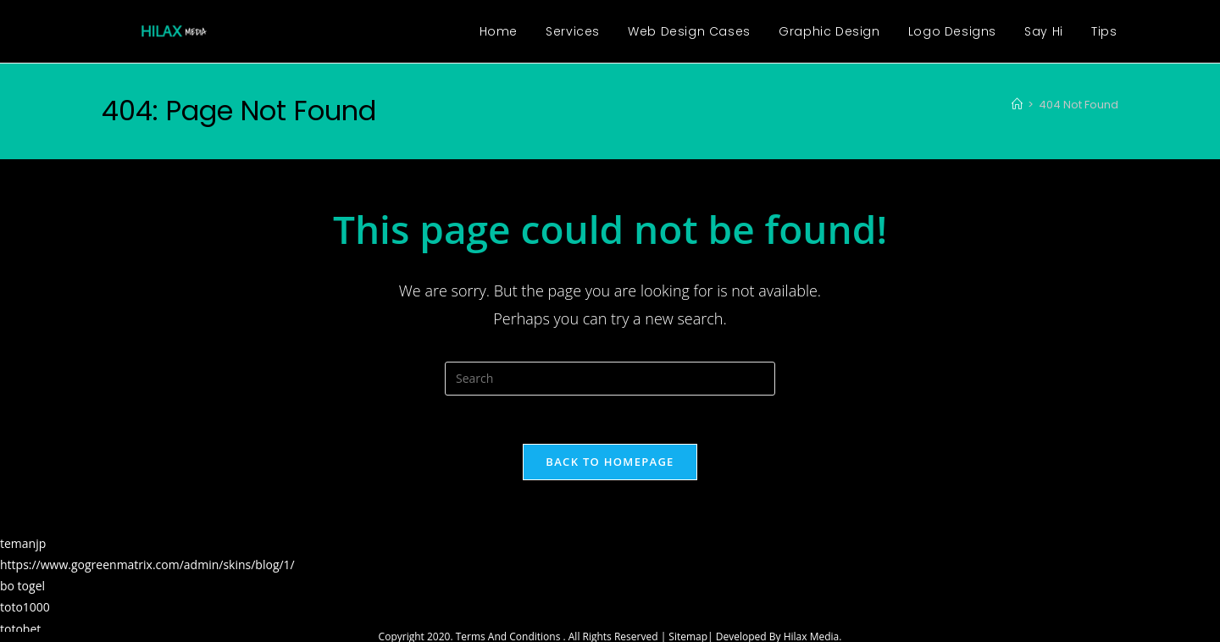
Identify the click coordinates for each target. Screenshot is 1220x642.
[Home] (1017, 105)
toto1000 (25, 610)
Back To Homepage (610, 464)
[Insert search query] (610, 379)
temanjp (23, 546)
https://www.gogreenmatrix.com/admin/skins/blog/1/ (147, 567)
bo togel (22, 588)
